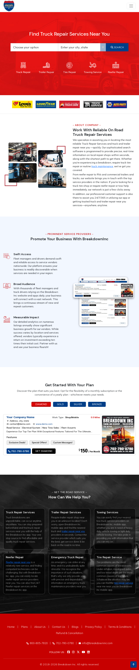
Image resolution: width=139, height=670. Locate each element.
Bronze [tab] (97, 404)
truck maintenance (102, 166)
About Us (40, 626)
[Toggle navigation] (131, 6)
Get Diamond (43, 451)
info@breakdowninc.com (95, 643)
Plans (24, 626)
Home (11, 626)
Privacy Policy (93, 626)
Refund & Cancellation (69, 633)
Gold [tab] (60, 404)
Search (117, 47)
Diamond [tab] (41, 404)
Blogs (75, 626)
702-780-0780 (18, 451)
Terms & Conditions (120, 626)
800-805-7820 (37, 643)
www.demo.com (43, 424)
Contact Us (58, 626)
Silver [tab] (78, 404)
